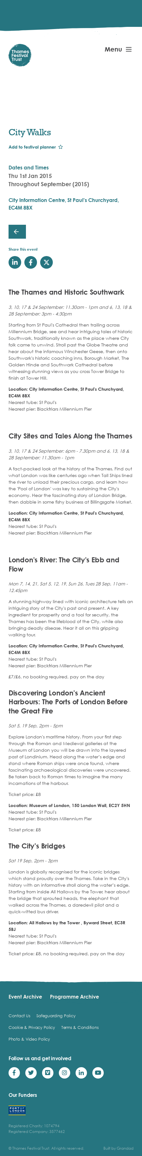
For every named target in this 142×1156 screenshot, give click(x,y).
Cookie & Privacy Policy (32, 1027)
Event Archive (25, 997)
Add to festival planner (32, 147)
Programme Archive (74, 997)
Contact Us (19, 1015)
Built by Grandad (118, 1148)
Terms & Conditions (79, 1027)
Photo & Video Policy (29, 1039)
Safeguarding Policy (55, 1015)
